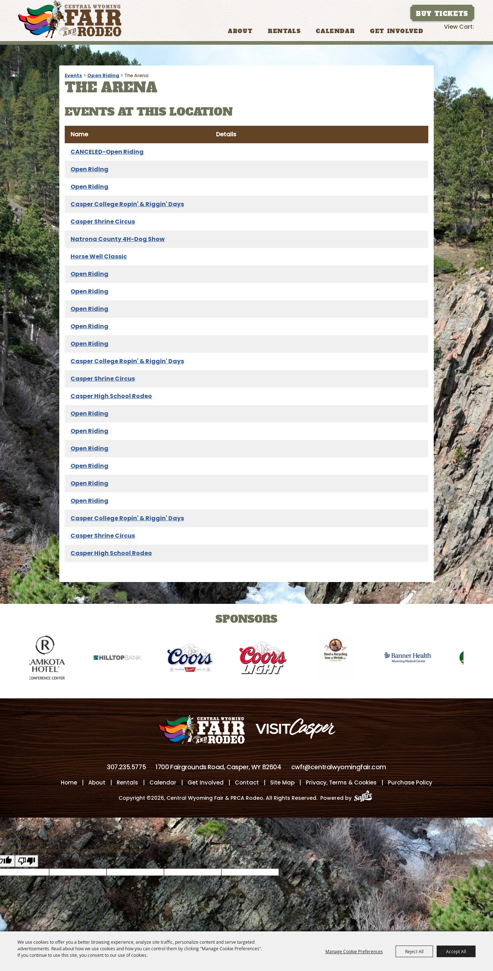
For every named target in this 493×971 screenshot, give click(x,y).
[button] (9, 652)
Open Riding (103, 75)
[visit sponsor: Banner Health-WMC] (414, 659)
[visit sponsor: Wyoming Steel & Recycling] (342, 659)
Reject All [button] (414, 951)
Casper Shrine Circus (103, 221)
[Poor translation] (26, 861)
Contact (247, 783)
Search (437, 30)
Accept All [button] (456, 951)
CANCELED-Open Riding (107, 152)
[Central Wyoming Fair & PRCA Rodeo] (69, 19)
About (240, 31)
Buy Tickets (442, 13)
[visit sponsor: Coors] (196, 659)
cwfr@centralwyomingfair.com (338, 767)
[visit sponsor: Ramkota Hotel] (51, 659)
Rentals (284, 31)
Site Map (282, 783)
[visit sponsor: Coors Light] (269, 659)
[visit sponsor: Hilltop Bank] (124, 659)
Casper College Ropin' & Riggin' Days (127, 204)
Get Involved (396, 31)
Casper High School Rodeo (111, 396)
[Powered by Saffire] (365, 798)
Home (69, 783)
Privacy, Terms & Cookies (341, 783)
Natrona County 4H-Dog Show (118, 239)
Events (73, 75)
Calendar (335, 31)
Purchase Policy (410, 783)
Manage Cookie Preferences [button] (354, 951)
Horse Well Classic (99, 256)
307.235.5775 (126, 767)
